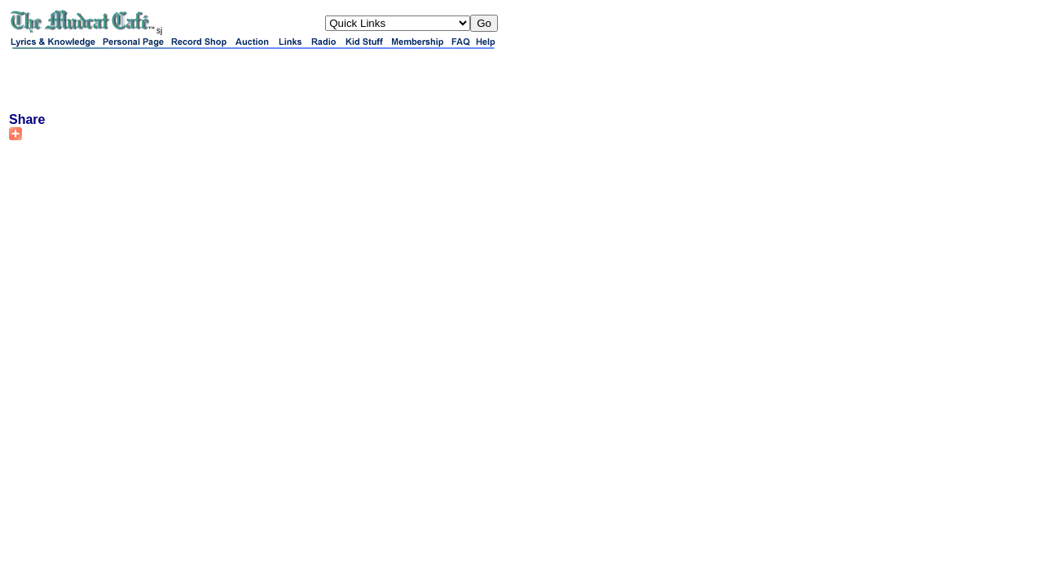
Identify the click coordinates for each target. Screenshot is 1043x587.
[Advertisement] (199, 79)
